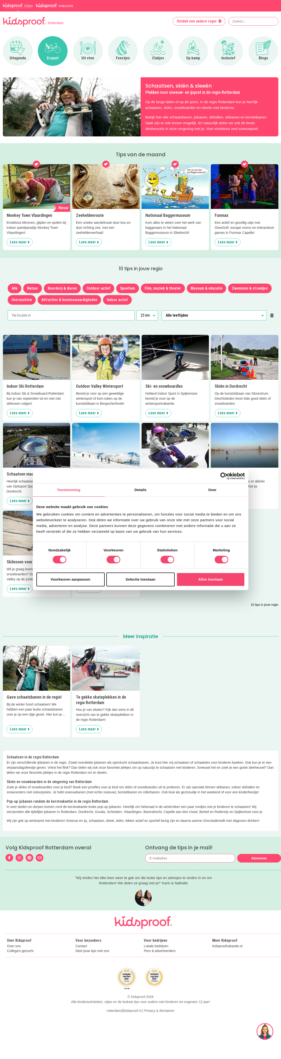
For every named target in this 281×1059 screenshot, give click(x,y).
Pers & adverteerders (159, 951)
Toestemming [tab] (68, 490)
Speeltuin (127, 288)
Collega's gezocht (20, 951)
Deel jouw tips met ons (92, 951)
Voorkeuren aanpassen (70, 579)
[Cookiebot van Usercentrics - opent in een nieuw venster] (224, 476)
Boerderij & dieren (62, 288)
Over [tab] (212, 490)
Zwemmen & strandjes (250, 288)
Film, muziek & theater (163, 288)
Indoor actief (117, 299)
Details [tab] (141, 490)
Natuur (32, 288)
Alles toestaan (210, 579)
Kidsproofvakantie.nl (227, 946)
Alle (14, 288)
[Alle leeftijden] (214, 315)
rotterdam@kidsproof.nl (124, 1038)
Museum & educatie (206, 288)
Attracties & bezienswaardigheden (69, 299)
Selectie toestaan (140, 579)
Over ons (14, 946)
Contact (81, 946)
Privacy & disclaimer (159, 1038)
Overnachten (21, 299)
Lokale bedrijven (156, 946)
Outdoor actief (98, 288)
